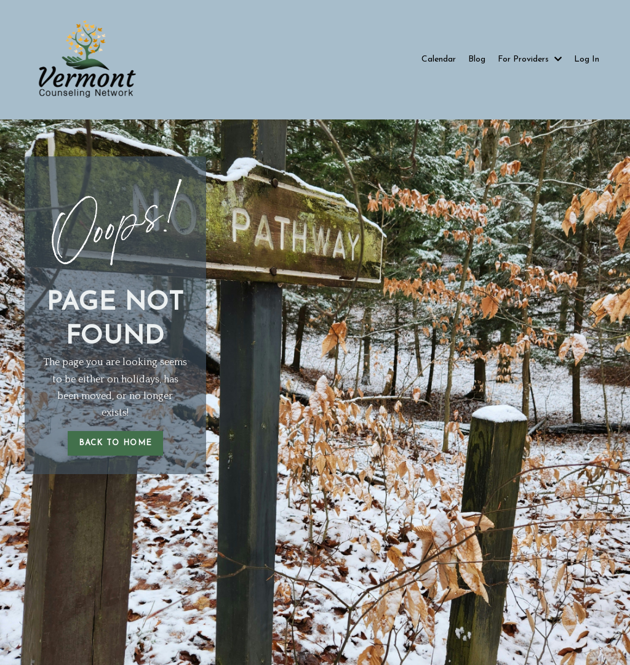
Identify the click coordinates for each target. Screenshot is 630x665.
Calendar (438, 59)
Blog (476, 59)
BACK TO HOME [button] (116, 443)
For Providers (530, 59)
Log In (586, 59)
